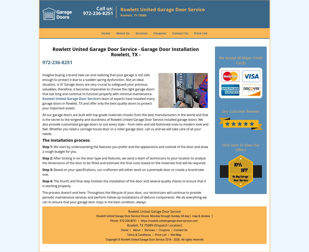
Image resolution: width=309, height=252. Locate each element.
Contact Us (180, 33)
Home (105, 33)
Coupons (160, 33)
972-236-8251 (98, 13)
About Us (122, 33)
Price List (201, 33)
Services (142, 33)
